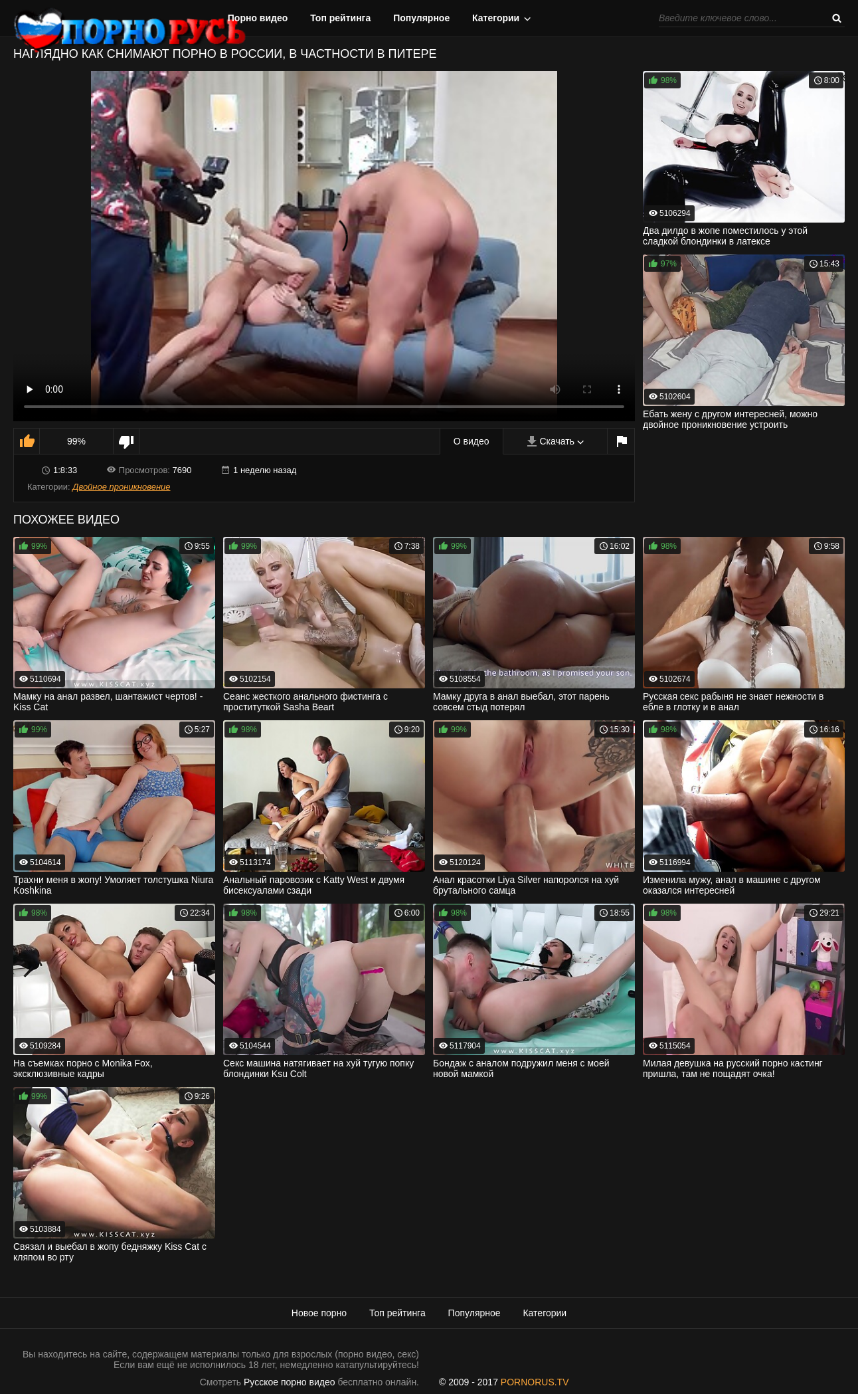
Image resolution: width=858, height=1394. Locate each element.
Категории (495, 18)
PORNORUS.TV (535, 1382)
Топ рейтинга (340, 18)
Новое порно (319, 1313)
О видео (471, 441)
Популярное (421, 18)
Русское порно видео (289, 1382)
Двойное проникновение (121, 487)
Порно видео (258, 18)
